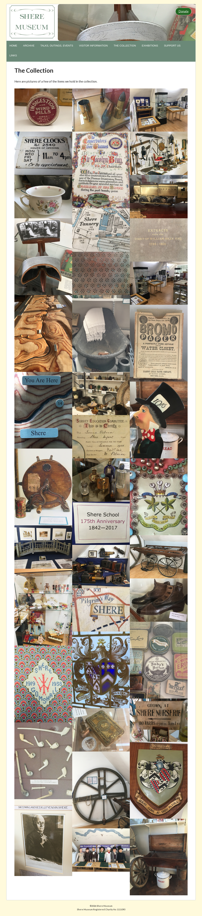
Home (13, 45)
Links (13, 55)
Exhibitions (150, 45)
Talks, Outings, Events (56, 45)
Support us (172, 45)
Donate (184, 11)
